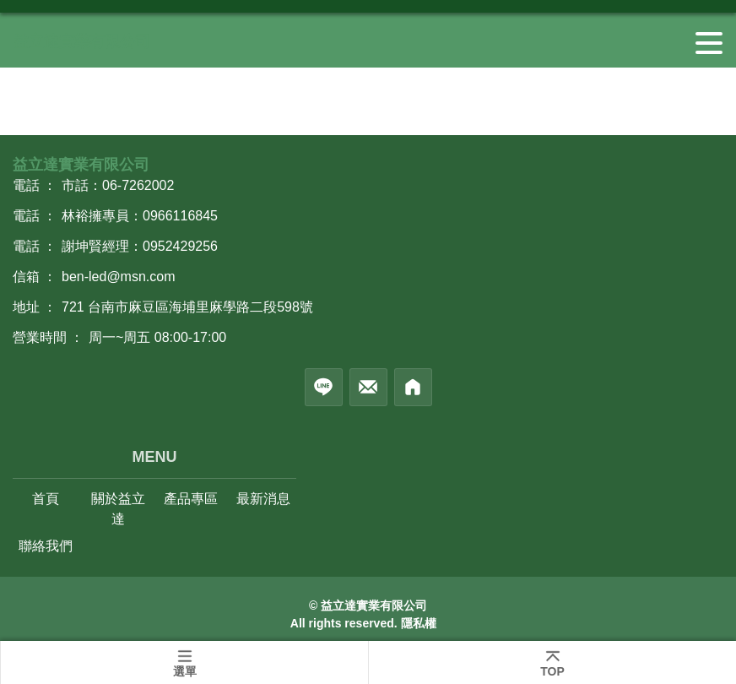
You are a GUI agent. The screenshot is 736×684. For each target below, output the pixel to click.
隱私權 (418, 623)
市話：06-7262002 (118, 185)
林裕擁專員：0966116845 (140, 216)
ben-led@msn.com (119, 276)
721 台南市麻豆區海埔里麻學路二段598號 (187, 307)
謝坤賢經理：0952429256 (140, 246)
